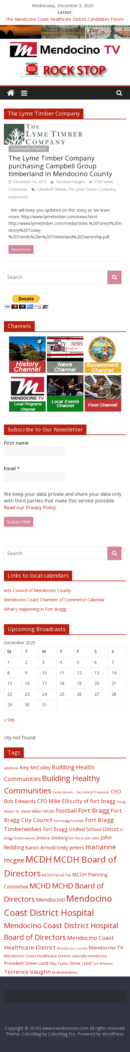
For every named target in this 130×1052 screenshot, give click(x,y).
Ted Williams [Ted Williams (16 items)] (102, 964)
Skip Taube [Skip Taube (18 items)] (58, 963)
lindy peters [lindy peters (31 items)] (70, 847)
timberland (18, 197)
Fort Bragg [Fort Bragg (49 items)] (93, 810)
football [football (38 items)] (66, 810)
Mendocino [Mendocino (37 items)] (50, 899)
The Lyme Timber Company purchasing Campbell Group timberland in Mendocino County (60, 165)
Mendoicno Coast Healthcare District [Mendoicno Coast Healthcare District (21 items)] (37, 955)
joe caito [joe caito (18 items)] (92, 838)
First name (16, 443)
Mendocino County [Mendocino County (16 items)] (72, 948)
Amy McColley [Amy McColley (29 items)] (34, 767)
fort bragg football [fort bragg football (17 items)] (69, 820)
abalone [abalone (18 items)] (11, 767)
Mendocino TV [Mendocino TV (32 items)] (106, 947)
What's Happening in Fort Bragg (35, 609)
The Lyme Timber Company (91, 189)
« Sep (9, 719)
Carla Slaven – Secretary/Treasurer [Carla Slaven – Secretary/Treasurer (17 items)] (81, 792)
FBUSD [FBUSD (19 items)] (49, 811)
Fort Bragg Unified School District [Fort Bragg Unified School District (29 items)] (81, 829)
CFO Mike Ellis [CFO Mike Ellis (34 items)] (54, 801)
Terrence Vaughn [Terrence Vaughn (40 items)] (27, 972)
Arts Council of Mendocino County (37, 590)
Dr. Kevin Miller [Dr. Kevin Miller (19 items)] (28, 811)
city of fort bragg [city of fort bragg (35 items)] (94, 801)
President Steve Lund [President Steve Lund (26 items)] (26, 963)
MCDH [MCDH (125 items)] (38, 859)
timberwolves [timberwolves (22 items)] (64, 972)
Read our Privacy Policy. (30, 507)
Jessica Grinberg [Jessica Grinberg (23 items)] (51, 838)
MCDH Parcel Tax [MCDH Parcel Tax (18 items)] (56, 875)
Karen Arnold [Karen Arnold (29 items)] (40, 847)
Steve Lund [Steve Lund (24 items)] (81, 963)
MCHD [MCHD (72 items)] (40, 886)
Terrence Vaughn (71, 181)
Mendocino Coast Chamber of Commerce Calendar (54, 600)
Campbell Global (51, 189)
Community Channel (28, 148)
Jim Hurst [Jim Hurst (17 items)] (76, 838)
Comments (17, 189)
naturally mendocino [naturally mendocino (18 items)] (89, 955)
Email (12, 468)
